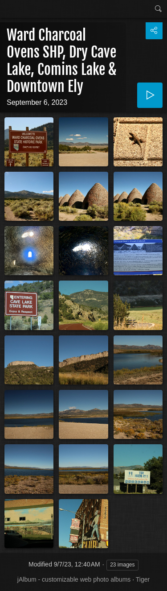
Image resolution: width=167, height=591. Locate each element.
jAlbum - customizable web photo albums (73, 579)
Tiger (143, 579)
